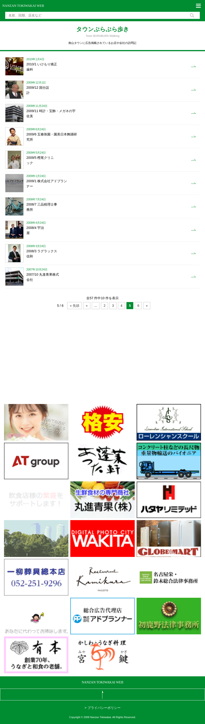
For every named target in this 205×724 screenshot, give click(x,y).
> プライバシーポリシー (102, 708)
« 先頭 (74, 305)
